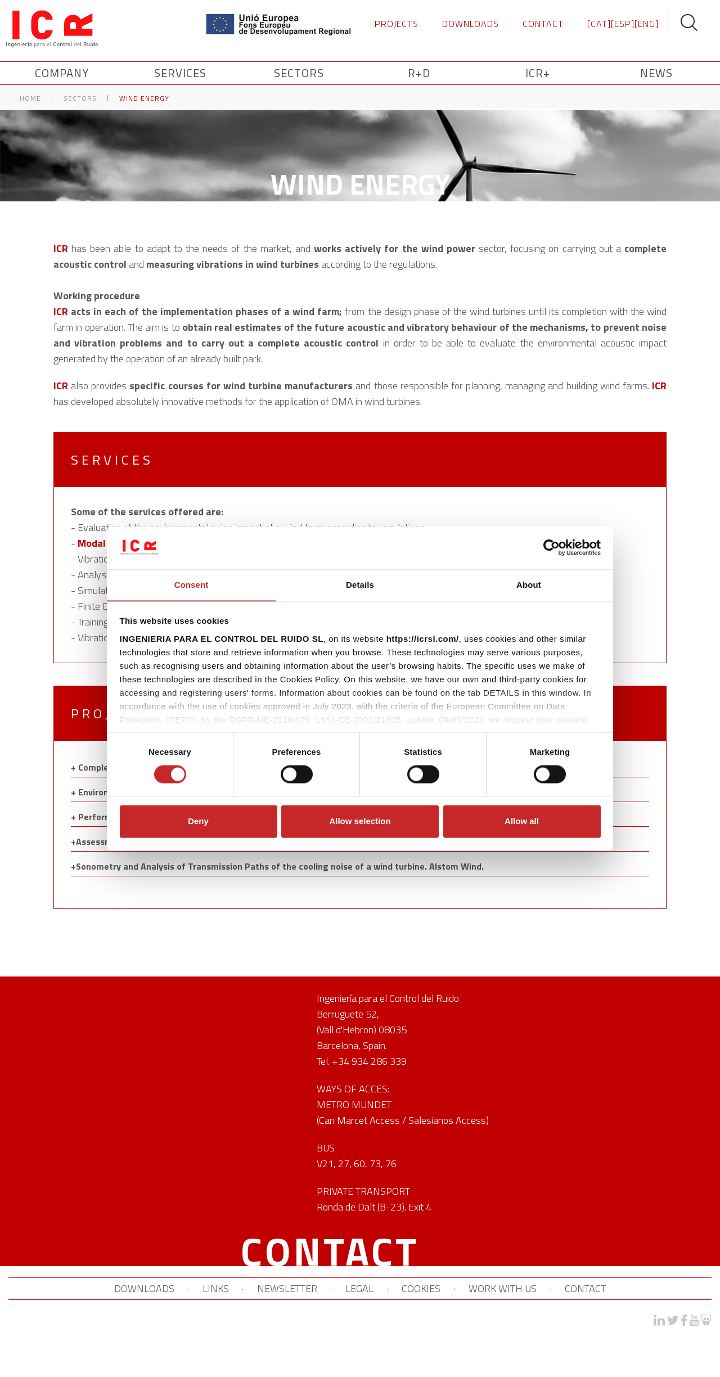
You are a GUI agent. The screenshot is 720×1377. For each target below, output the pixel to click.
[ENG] (646, 23)
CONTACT (543, 23)
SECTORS (300, 73)
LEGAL (359, 1289)
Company (63, 73)
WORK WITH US (504, 1289)
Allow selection (359, 821)
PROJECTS (396, 23)
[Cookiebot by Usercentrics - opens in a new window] (551, 547)
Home (30, 98)
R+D (419, 73)
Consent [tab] (191, 585)
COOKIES (421, 1289)
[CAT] (599, 23)
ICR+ (537, 73)
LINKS (214, 1289)
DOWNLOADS (470, 23)
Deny (198, 821)
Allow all (522, 821)
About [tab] (528, 585)
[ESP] (622, 23)
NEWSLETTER (286, 1289)
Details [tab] (360, 585)
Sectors (80, 98)
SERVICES (182, 73)
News (656, 73)
